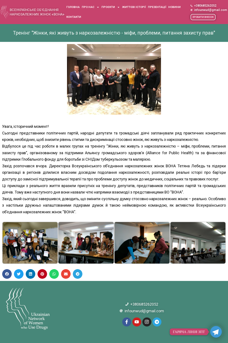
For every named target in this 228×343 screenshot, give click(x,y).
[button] (203, 17)
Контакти (73, 16)
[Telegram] (216, 332)
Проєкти (110, 7)
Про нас (90, 7)
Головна (73, 7)
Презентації (157, 7)
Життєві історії (134, 7)
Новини (174, 7)
